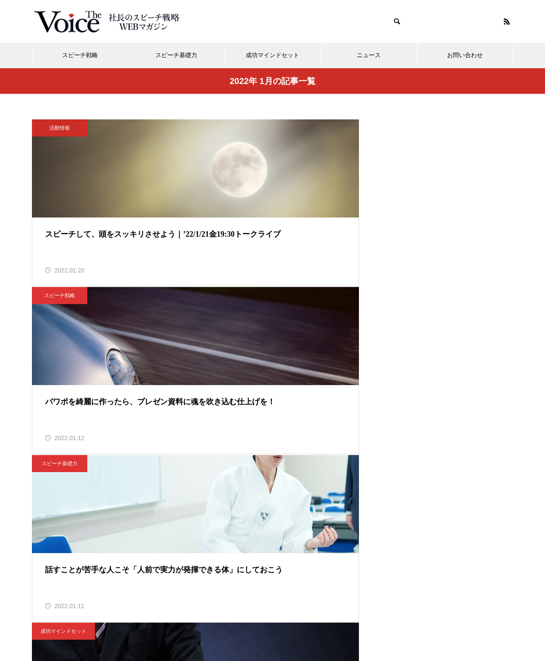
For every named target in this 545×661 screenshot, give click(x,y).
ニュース (369, 55)
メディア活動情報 (210, 622)
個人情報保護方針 (393, 622)
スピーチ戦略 (80, 55)
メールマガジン (148, 622)
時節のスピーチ (391, 312)
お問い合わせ (465, 55)
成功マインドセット (272, 55)
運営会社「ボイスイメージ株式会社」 (302, 622)
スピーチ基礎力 (176, 55)
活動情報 (59, 128)
